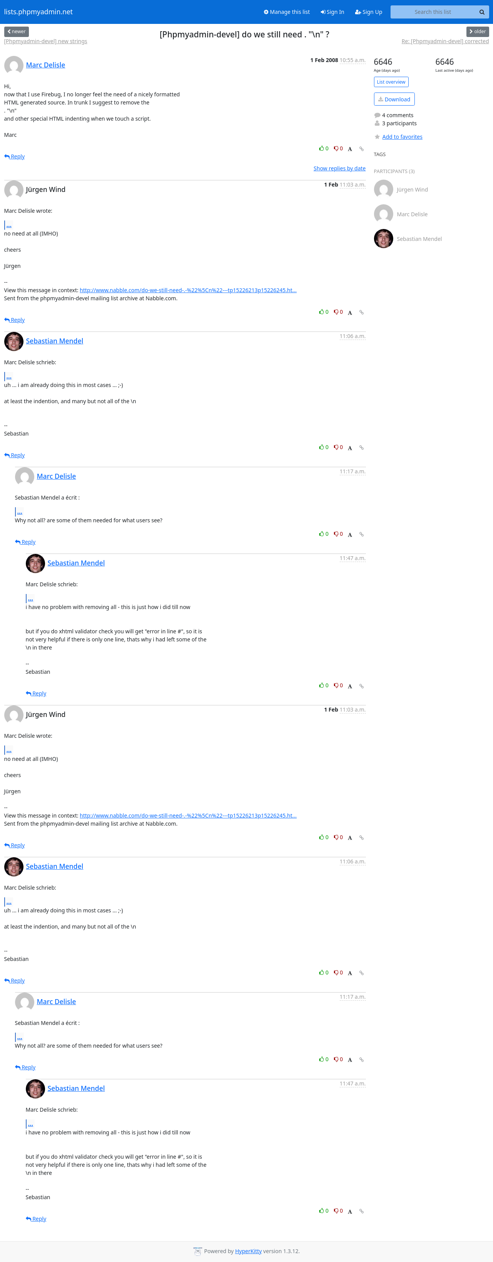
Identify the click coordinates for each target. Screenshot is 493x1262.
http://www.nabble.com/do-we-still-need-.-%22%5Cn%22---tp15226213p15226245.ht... (188, 290)
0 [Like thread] (324, 148)
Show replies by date (340, 168)
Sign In (332, 11)
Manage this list (287, 11)
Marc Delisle (45, 64)
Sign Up (368, 11)
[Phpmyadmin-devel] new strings (45, 41)
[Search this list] (433, 12)
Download (394, 99)
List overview (391, 82)
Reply (14, 156)
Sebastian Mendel (55, 340)
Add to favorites (398, 136)
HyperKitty (248, 1251)
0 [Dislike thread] (338, 148)
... (9, 224)
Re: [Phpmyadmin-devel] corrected (445, 41)
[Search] (482, 12)
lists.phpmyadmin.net (38, 12)
